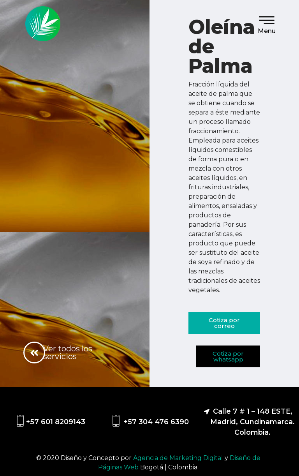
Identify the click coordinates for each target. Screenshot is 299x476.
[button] (224, 323)
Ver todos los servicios (67, 352)
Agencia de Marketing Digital (179, 458)
